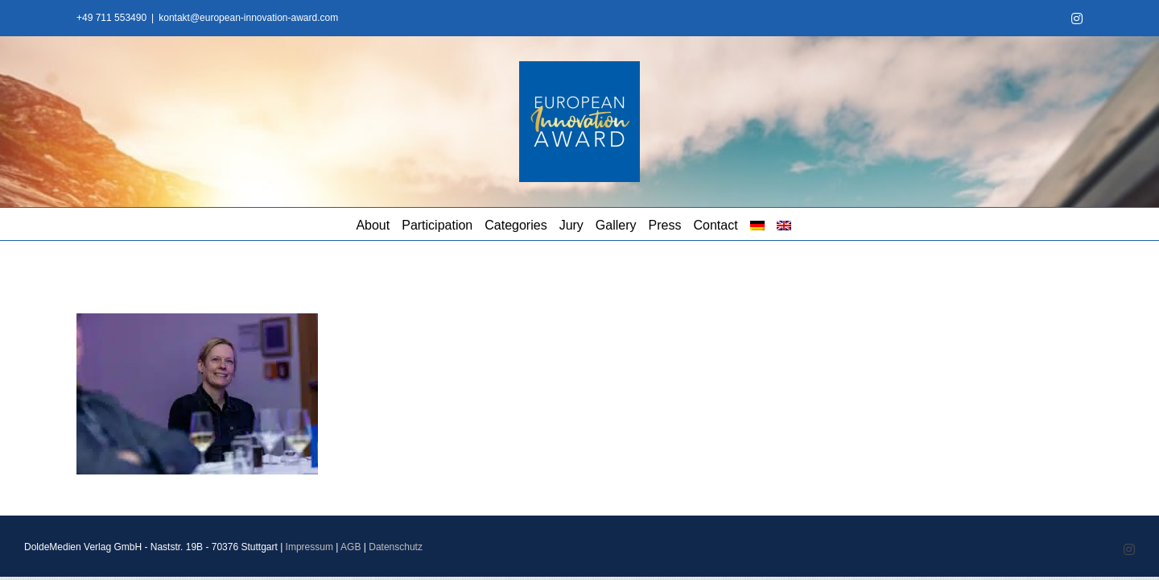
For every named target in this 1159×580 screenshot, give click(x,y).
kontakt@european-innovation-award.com (248, 17)
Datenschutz (396, 547)
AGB (350, 547)
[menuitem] (896, 224)
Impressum (309, 547)
